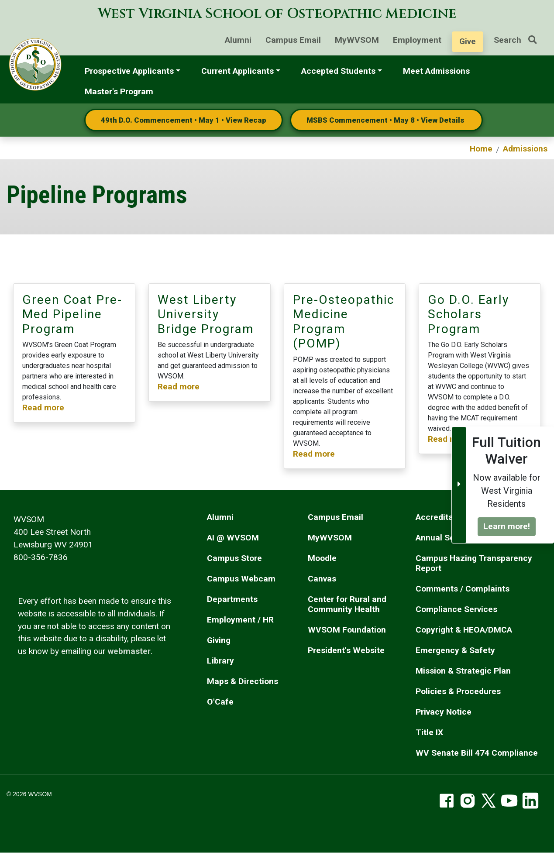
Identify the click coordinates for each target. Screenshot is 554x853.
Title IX (429, 732)
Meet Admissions (436, 71)
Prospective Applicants (129, 71)
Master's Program (119, 91)
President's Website (346, 650)
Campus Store (234, 558)
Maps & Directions (242, 681)
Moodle (322, 558)
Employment (417, 40)
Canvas (322, 579)
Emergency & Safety (455, 650)
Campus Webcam (241, 579)
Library (220, 661)
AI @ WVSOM (233, 538)
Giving (219, 640)
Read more (43, 407)
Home (481, 149)
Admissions (525, 149)
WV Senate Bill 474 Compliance (477, 753)
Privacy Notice (443, 712)
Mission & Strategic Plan (463, 671)
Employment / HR (240, 620)
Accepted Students (338, 71)
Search (519, 40)
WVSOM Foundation (347, 630)
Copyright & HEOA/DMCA (464, 630)
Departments (232, 599)
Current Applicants (237, 71)
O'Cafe (220, 702)
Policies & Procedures (458, 691)
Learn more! (506, 526)
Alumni (238, 40)
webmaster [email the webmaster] (129, 651)
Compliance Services (456, 609)
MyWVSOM (357, 40)
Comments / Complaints (462, 589)
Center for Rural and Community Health (347, 604)
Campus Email (293, 40)
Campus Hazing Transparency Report (474, 563)
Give (467, 41)
